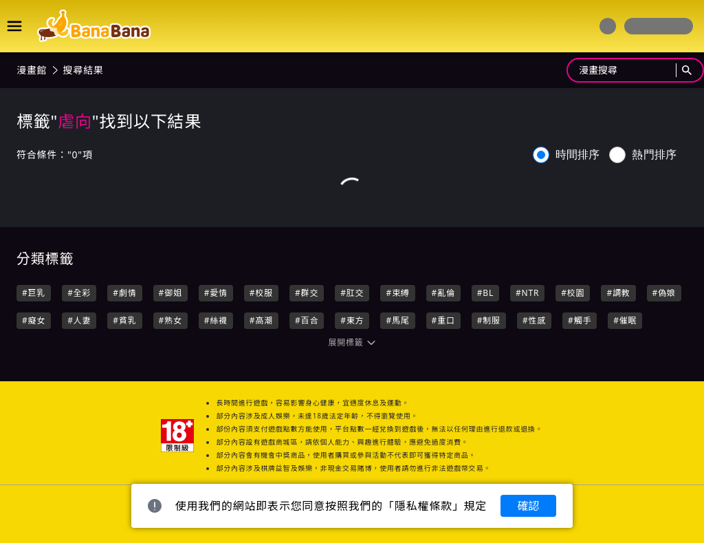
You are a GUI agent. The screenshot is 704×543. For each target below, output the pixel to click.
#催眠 (625, 320)
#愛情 (216, 293)
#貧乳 (124, 320)
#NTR (527, 293)
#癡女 (33, 320)
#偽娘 (664, 293)
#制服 (488, 320)
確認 (528, 505)
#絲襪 (216, 320)
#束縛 (397, 293)
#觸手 (579, 320)
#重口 (443, 320)
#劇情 (124, 293)
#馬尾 (397, 320)
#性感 (534, 320)
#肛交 (352, 293)
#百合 (306, 320)
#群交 (306, 293)
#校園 (572, 293)
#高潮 (261, 320)
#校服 (261, 293)
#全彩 (79, 293)
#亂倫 (443, 293)
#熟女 (170, 320)
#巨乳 (33, 293)
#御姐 (170, 293)
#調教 (618, 293)
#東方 (352, 320)
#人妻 (79, 320)
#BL (485, 293)
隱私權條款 (423, 505)
